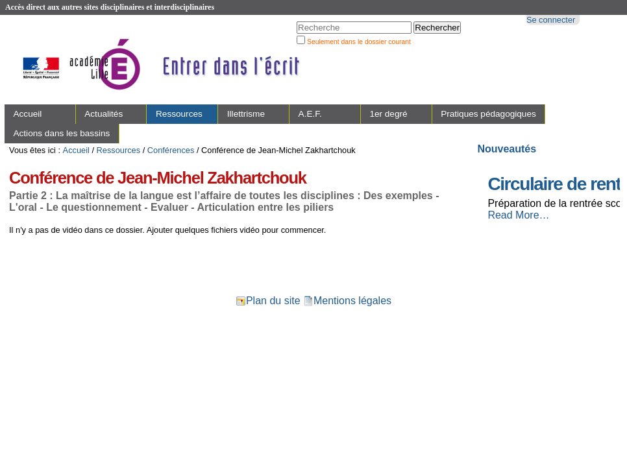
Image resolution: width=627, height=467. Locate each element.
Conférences (171, 150)
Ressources (179, 114)
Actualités (103, 114)
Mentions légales (347, 300)
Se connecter (550, 20)
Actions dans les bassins (61, 133)
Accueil (27, 114)
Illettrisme (246, 114)
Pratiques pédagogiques (488, 114)
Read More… (518, 215)
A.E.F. (310, 114)
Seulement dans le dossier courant (359, 41)
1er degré (388, 114)
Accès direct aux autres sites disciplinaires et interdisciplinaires (109, 7)
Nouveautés (506, 148)
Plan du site (268, 300)
